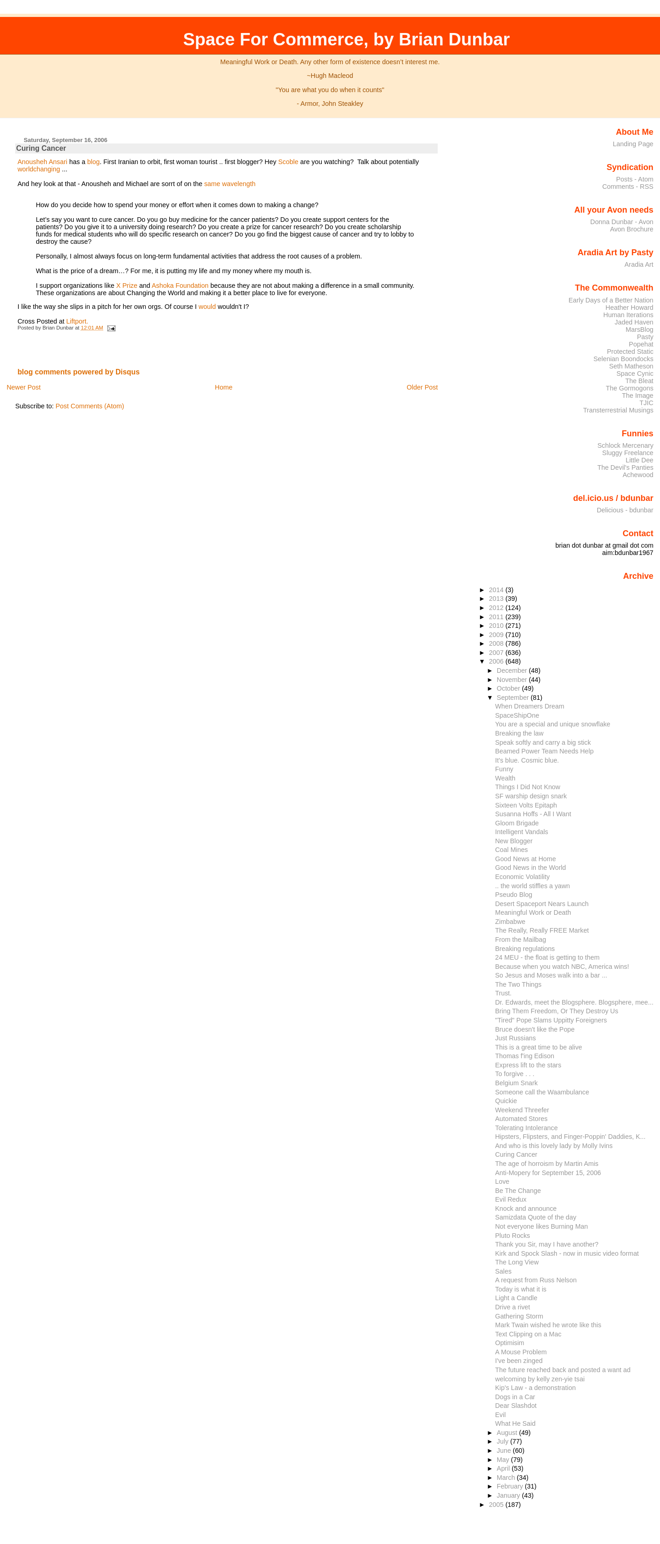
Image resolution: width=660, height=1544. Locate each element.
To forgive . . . (514, 1073)
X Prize (126, 285)
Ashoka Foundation (180, 285)
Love (502, 1181)
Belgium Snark (516, 1083)
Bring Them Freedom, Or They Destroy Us (556, 1011)
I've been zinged (519, 1360)
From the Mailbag (520, 939)
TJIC (646, 403)
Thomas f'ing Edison (524, 1056)
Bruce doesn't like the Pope (534, 1029)
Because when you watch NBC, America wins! (562, 966)
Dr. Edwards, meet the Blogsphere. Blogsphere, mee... (574, 1002)
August (508, 1432)
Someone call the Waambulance (542, 1092)
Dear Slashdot (516, 1405)
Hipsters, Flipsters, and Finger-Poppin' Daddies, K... (570, 1136)
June (505, 1450)
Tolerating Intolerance (526, 1128)
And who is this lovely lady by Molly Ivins (553, 1145)
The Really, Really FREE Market (542, 930)
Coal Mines (511, 849)
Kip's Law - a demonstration (535, 1387)
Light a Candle (516, 1298)
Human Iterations (628, 315)
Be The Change (518, 1190)
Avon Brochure (632, 229)
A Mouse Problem (521, 1352)
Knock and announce (525, 1208)
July (503, 1441)
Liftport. (77, 321)
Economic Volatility (522, 876)
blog (93, 161)
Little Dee (640, 460)
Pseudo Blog (513, 894)
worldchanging (38, 169)
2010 (497, 625)
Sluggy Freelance (628, 452)
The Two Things (518, 984)
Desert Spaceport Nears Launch (541, 903)
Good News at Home (525, 859)
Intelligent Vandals (521, 831)
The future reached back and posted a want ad (562, 1370)
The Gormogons (630, 388)
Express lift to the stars (528, 1065)
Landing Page (633, 144)
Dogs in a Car (515, 1397)
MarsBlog (640, 329)
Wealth (505, 778)
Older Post (422, 387)
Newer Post (23, 387)
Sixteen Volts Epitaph (526, 805)
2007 (497, 652)
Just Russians (515, 1038)
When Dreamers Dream (529, 706)
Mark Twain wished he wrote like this (548, 1325)
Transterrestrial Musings (618, 410)
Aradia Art (639, 264)
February (511, 1486)
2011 (497, 617)
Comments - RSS (628, 186)
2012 (497, 607)
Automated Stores (521, 1118)
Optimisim (509, 1342)
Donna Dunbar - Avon (622, 221)
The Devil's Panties (625, 467)
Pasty (645, 337)
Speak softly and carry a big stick (543, 742)
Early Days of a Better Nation (610, 300)
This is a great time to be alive (538, 1047)
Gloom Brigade (517, 823)
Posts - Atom (634, 179)
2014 (497, 589)
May (504, 1459)
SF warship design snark (530, 796)
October (509, 688)
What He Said (515, 1423)
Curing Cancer (41, 148)
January (509, 1495)
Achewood (638, 474)
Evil (500, 1414)
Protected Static (630, 351)
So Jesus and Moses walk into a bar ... (551, 975)
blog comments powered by (78, 372)
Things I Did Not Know (527, 787)
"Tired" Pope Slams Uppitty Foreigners (551, 1020)
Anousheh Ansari (42, 161)
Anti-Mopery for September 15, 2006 (548, 1172)
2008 (497, 643)
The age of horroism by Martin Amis (546, 1163)
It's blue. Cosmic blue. (527, 760)
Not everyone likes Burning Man (541, 1226)
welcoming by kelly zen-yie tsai (539, 1379)
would (207, 306)
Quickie (506, 1100)
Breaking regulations (525, 948)
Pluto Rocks (512, 1235)
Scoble (288, 161)
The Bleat (639, 381)
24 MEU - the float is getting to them (547, 957)
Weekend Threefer (522, 1110)
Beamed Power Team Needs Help (544, 751)
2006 (497, 661)
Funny (504, 769)
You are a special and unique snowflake (552, 724)
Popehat (641, 344)
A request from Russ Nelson (536, 1280)
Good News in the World (530, 867)
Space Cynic (635, 373)
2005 (497, 1504)
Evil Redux (510, 1199)
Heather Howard (629, 307)
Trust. (503, 993)
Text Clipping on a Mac (528, 1334)
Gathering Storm (519, 1316)
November (513, 679)
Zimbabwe (510, 921)
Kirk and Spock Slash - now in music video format (567, 1253)
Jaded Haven (634, 322)
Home (223, 387)
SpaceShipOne (517, 715)
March (507, 1477)
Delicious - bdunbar (625, 510)
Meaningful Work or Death (533, 912)
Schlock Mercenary (626, 445)
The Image (638, 395)
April (504, 1468)
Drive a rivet (512, 1307)
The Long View (517, 1262)
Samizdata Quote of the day (535, 1217)
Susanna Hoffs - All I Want (533, 814)
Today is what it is (520, 1289)
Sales (503, 1271)
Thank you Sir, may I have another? (546, 1244)
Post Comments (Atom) (89, 406)
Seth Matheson (631, 366)
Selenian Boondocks (624, 359)
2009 (497, 634)
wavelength (239, 183)
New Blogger (514, 841)
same (212, 183)
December (513, 670)
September (514, 697)
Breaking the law (519, 733)
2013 (497, 598)
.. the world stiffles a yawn (532, 886)
